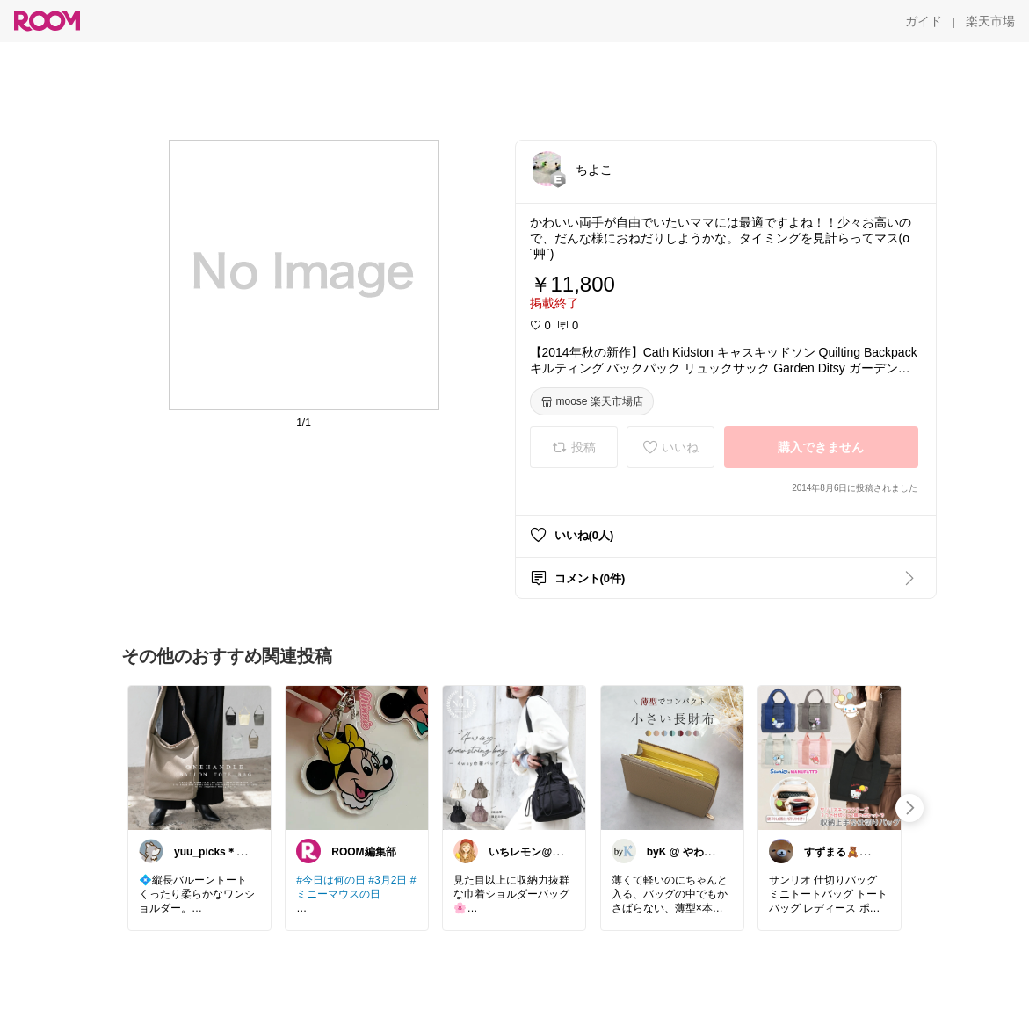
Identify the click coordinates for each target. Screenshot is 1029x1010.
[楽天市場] (990, 21)
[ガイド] (923, 21)
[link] (199, 757)
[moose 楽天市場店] (592, 401)
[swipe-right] (909, 808)
